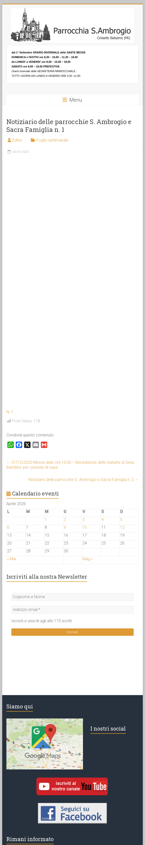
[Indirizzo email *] (72, 610)
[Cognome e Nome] (72, 597)
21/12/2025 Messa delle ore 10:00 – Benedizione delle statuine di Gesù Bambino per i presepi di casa (70, 465)
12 (122, 527)
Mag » (87, 559)
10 (84, 527)
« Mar (11, 559)
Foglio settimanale (52, 140)
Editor (17, 140)
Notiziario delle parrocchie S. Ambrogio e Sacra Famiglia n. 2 (84, 479)
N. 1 (9, 412)
